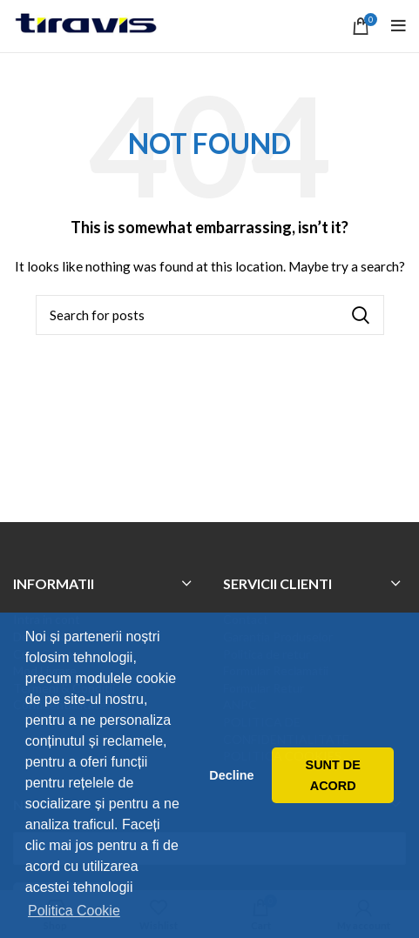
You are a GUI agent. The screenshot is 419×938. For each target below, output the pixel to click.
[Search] (210, 315)
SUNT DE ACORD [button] (333, 775)
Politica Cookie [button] (74, 910)
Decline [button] (231, 775)
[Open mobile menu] (398, 26)
